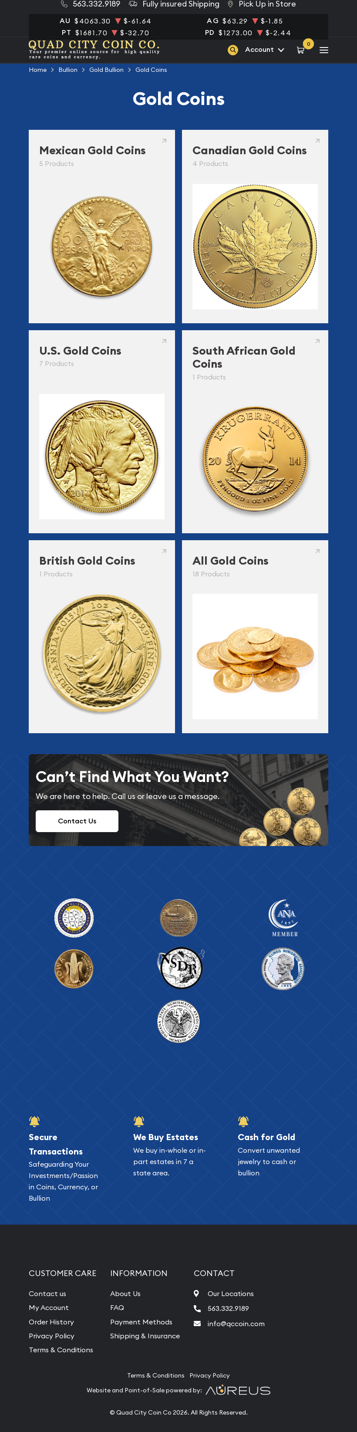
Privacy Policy (51, 1335)
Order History (51, 1321)
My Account (49, 1307)
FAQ (117, 1307)
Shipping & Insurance (145, 1335)
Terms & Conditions (61, 1349)
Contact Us (77, 821)
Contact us (47, 1293)
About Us (125, 1293)
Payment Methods (141, 1321)
